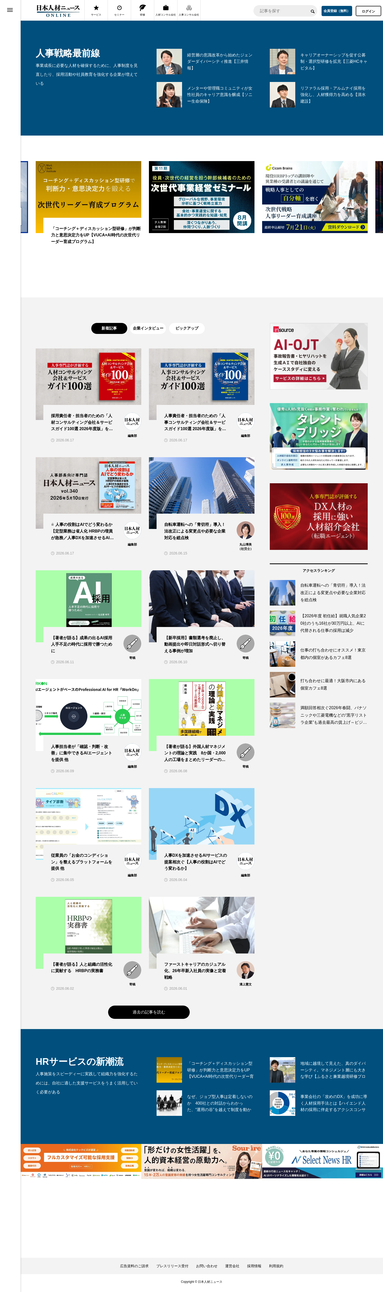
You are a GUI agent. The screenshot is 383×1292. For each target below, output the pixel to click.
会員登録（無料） (337, 11)
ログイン (368, 11)
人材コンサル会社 (166, 10)
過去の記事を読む (149, 1014)
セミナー (119, 10)
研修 (142, 10)
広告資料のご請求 (134, 1268)
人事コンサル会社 (189, 10)
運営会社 (232, 1268)
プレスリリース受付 (172, 1268)
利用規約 (276, 1268)
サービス (96, 10)
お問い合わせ (207, 1268)
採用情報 (254, 1268)
